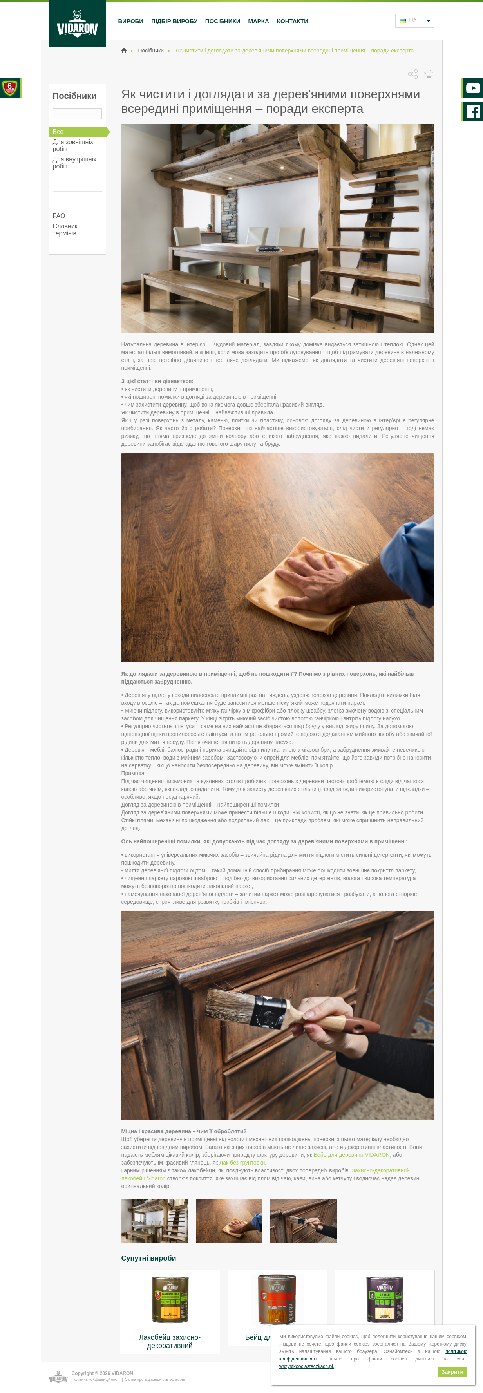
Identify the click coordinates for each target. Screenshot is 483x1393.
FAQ (59, 216)
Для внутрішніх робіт (75, 163)
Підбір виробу (174, 21)
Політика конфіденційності (96, 1379)
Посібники (223, 21)
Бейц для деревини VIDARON (352, 1155)
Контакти (292, 21)
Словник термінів (65, 230)
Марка (258, 21)
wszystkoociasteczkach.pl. (306, 1366)
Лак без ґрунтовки (242, 1163)
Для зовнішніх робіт (73, 145)
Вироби (131, 21)
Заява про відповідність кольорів (155, 1379)
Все (58, 131)
